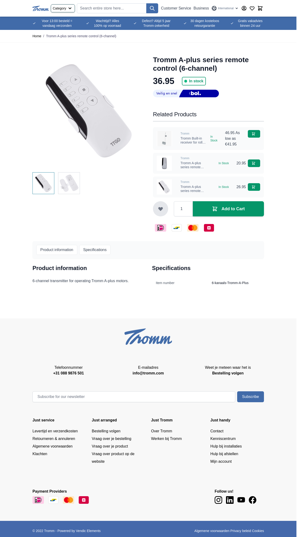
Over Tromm (161, 431)
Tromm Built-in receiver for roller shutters (192, 142)
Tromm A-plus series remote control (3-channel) (190, 193)
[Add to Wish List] (160, 208)
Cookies (258, 531)
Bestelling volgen (106, 431)
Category (63, 8)
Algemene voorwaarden (52, 446)
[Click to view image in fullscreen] (87, 111)
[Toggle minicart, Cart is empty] (260, 8)
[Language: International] (225, 8)
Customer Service (176, 8)
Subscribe (250, 397)
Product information (56, 250)
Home (36, 36)
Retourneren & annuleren (53, 439)
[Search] (152, 8)
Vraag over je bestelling (111, 439)
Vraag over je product (110, 446)
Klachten (39, 454)
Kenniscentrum (223, 439)
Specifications (95, 250)
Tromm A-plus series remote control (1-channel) (190, 169)
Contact (216, 431)
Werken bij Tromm (166, 439)
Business (201, 8)
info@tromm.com (148, 373)
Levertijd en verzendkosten (55, 431)
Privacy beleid (240, 531)
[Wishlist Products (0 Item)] (252, 8)
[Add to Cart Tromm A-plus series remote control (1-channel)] (254, 163)
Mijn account (221, 461)
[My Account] (244, 8)
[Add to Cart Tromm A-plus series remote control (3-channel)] (254, 187)
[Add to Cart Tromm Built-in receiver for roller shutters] (254, 134)
